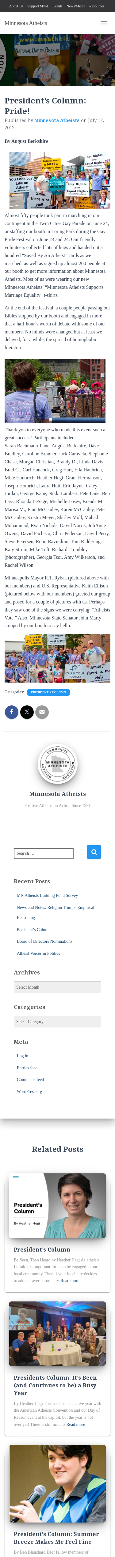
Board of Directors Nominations (44, 941)
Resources (96, 6)
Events (57, 6)
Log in (22, 1056)
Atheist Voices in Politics (38, 953)
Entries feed (27, 1068)
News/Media (76, 6)
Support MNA (37, 6)
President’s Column (34, 929)
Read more (69, 1280)
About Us (16, 6)
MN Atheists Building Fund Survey (47, 895)
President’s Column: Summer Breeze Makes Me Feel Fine (56, 1537)
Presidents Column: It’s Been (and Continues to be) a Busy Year (55, 1385)
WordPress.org (29, 1091)
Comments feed (30, 1079)
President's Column (48, 692)
